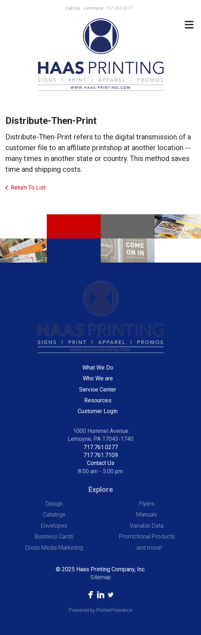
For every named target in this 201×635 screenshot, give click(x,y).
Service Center (97, 389)
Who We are (98, 378)
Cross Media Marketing (54, 547)
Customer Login (98, 411)
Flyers (146, 503)
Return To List (28, 187)
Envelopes (54, 525)
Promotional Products (147, 536)
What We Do (97, 367)
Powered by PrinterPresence (100, 610)
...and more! (147, 547)
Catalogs (54, 514)
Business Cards (54, 536)
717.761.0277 (100, 447)
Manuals (146, 514)
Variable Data (147, 525)
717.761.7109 (100, 455)
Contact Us (100, 463)
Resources (97, 400)
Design (54, 503)
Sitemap (100, 577)
